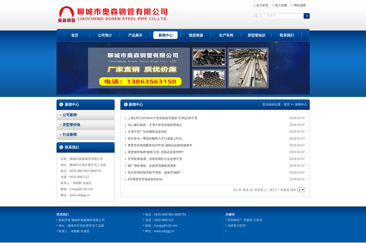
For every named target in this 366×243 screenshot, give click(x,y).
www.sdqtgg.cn (164, 231)
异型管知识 (256, 35)
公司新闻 (70, 115)
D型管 (241, 225)
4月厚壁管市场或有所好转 (145, 179)
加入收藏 (281, 5)
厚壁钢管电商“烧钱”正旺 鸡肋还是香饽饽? (156, 152)
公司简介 (105, 35)
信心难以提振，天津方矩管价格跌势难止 (155, 125)
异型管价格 (71, 125)
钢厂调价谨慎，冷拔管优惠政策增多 (152, 165)
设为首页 (262, 5)
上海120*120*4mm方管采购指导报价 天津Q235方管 (163, 118)
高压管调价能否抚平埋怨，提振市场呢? (154, 172)
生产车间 (226, 35)
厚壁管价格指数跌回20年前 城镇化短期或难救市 (160, 145)
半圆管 (247, 220)
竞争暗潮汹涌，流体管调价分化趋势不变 (155, 159)
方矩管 (257, 220)
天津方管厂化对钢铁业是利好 (147, 131)
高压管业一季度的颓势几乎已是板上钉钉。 (156, 138)
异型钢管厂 (235, 220)
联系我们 (287, 35)
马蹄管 (232, 225)
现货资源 (196, 35)
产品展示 (135, 35)
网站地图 (300, 5)
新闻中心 (166, 35)
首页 (74, 35)
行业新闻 (70, 134)
